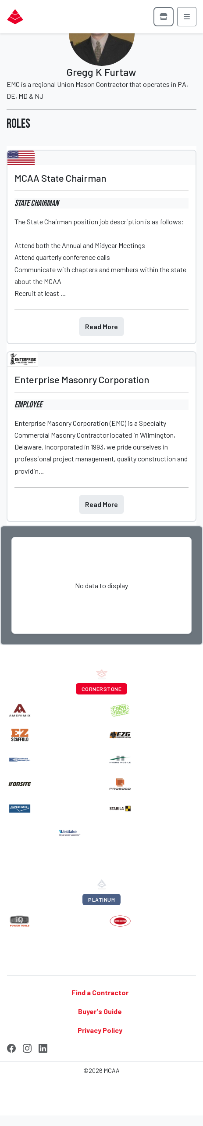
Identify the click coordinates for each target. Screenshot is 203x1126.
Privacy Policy (100, 1030)
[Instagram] (27, 1047)
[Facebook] (11, 1047)
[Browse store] (163, 16)
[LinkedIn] (43, 1047)
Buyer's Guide (100, 1011)
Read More (101, 326)
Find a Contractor (99, 992)
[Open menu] (186, 16)
